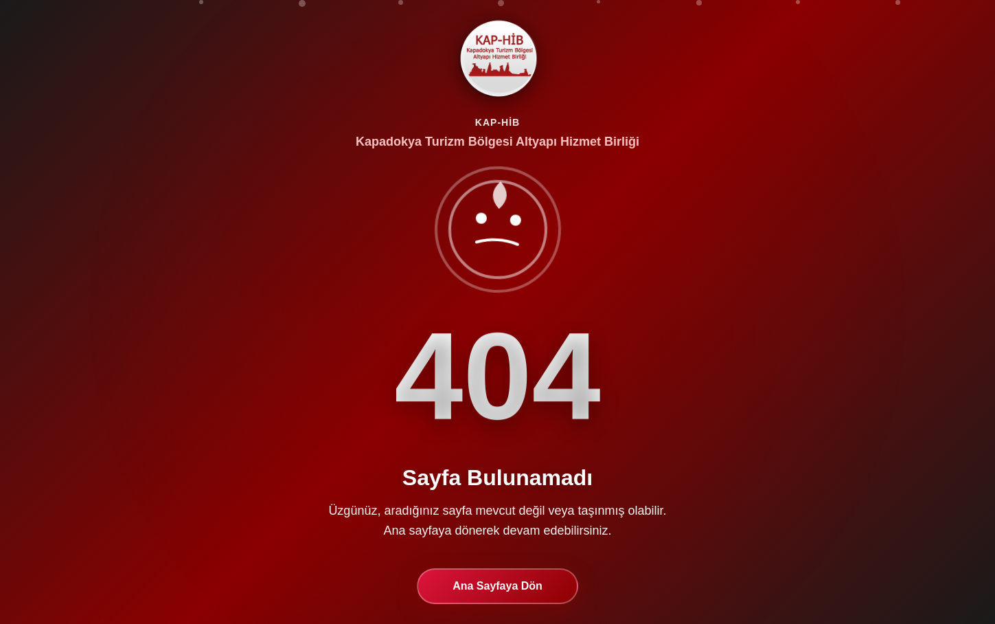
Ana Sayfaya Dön (497, 586)
